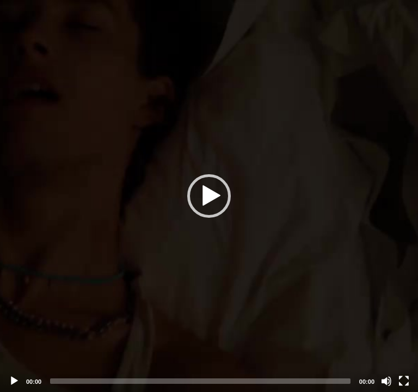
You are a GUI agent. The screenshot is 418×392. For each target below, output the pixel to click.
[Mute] (386, 381)
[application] (209, 196)
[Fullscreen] (403, 381)
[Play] (14, 381)
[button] (209, 196)
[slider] (200, 381)
